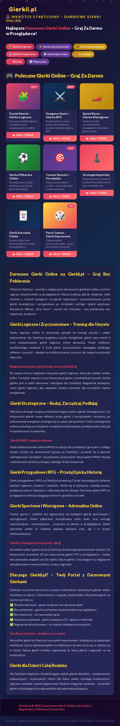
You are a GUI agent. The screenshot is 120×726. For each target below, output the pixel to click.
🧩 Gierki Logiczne (20, 46)
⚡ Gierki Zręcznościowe (54, 46)
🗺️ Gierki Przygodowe (22, 54)
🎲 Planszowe (37, 61)
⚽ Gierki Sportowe (56, 54)
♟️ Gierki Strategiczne (90, 46)
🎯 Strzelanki (83, 54)
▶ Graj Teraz (23, 135)
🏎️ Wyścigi (15, 61)
